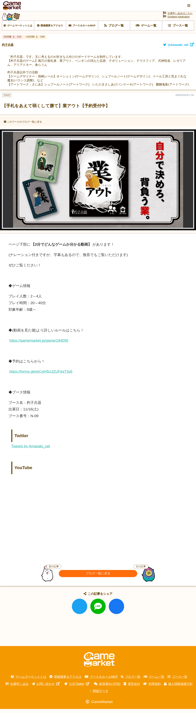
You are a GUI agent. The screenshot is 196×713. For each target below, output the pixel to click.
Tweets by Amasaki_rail (30, 450)
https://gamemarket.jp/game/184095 (38, 345)
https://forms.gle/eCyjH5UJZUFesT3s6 (40, 376)
